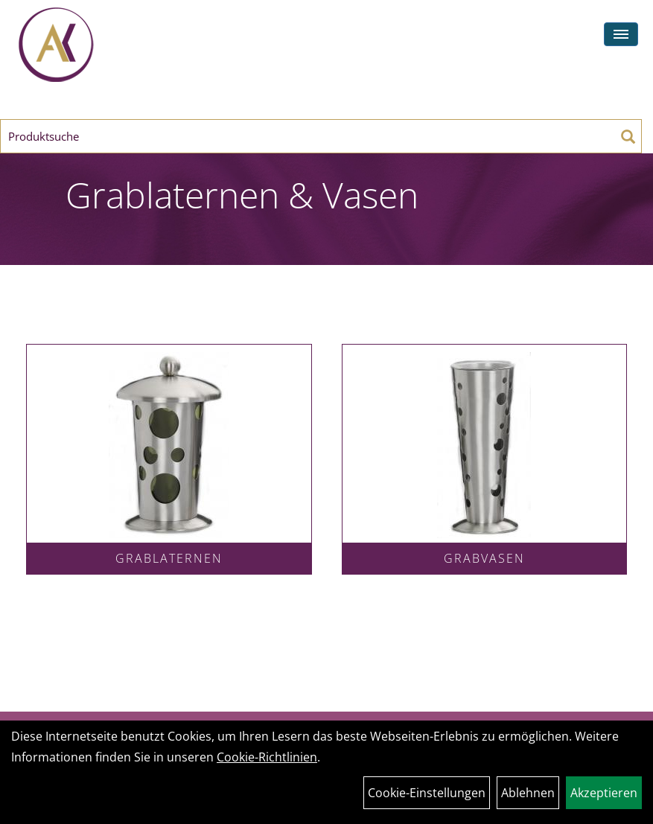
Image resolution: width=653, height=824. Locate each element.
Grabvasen (484, 558)
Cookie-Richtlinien (267, 757)
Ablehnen (528, 793)
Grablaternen (169, 558)
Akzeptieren (603, 793)
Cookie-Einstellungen (426, 793)
